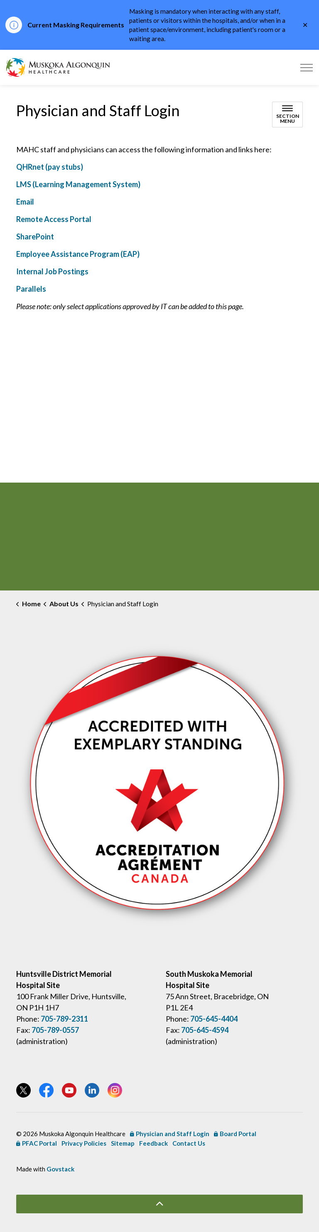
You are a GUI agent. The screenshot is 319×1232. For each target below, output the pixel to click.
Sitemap (123, 1143)
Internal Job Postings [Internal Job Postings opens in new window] (52, 271)
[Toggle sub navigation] (287, 114)
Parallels (31, 288)
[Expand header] (306, 67)
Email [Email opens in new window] (25, 201)
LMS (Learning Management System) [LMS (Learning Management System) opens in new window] (78, 184)
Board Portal (235, 1133)
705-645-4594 (204, 1029)
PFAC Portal (36, 1143)
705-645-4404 (214, 1018)
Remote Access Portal (53, 219)
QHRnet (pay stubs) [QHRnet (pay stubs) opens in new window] (49, 166)
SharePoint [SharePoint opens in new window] (35, 236)
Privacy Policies (83, 1143)
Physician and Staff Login (169, 1133)
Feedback (153, 1143)
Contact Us (188, 1143)
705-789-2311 (64, 1018)
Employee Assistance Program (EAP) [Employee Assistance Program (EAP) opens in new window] (78, 254)
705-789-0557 (55, 1029)
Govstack (60, 1169)
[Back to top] (159, 1204)
